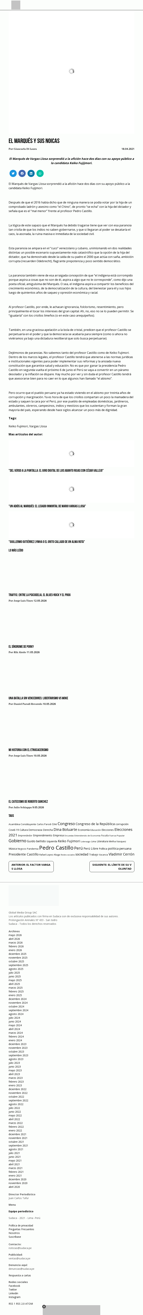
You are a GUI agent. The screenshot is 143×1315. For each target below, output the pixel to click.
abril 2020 (14, 1186)
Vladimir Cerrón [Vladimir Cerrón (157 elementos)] (121, 854)
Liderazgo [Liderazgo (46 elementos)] (86, 841)
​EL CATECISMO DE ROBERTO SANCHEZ (28, 802)
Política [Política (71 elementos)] (103, 848)
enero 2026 (15, 950)
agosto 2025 (16, 969)
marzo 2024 (16, 1032)
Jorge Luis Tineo (23, 600)
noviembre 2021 (18, 1138)
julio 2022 (14, 1108)
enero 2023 (15, 1085)
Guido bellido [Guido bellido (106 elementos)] (36, 841)
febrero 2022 (16, 1126)
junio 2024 (15, 1021)
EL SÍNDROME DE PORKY (21, 647)
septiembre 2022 (18, 1100)
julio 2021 (14, 1153)
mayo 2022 (15, 1115)
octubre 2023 (16, 1051)
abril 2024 (14, 1029)
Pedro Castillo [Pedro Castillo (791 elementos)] (56, 847)
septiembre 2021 (18, 1145)
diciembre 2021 (17, 1134)
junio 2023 (15, 1066)
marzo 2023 (16, 1078)
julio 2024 (14, 1017)
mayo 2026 (15, 935)
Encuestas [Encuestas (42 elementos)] (69, 835)
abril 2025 (14, 984)
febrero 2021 (16, 1171)
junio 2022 (15, 1111)
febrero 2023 (16, 1081)
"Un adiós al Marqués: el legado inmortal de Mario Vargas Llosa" (47, 506)
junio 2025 (15, 976)
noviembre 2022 (18, 1093)
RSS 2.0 (20, 1303)
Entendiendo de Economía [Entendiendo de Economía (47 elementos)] (87, 835)
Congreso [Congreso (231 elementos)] (66, 823)
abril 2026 (14, 938)
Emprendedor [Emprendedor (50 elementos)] (25, 835)
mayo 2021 (15, 1160)
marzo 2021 (16, 1168)
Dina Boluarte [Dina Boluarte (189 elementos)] (65, 829)
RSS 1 (12, 1303)
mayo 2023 (15, 1070)
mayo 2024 (15, 1025)
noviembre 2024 (18, 1002)
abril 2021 (14, 1164)
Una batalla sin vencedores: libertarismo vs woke (38, 698)
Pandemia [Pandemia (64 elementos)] (32, 848)
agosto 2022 (16, 1104)
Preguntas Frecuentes (21, 1229)
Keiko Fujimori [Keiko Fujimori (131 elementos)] (69, 841)
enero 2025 (15, 995)
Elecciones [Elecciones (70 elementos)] (108, 830)
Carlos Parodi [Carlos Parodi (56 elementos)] (44, 824)
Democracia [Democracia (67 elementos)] (35, 830)
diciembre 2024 (17, 999)
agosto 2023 (16, 1059)
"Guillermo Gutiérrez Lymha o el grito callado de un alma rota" (47, 542)
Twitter (13, 1289)
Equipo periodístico (21, 1211)
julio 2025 (14, 972)
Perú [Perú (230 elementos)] (78, 848)
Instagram (14, 1297)
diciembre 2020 (17, 1179)
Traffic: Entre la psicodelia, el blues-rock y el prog (40, 595)
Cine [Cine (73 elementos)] (54, 824)
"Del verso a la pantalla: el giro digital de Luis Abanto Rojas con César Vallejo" (56, 471)
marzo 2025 (16, 987)
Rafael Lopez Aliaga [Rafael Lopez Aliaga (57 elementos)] (49, 854)
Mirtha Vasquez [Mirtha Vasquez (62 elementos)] (117, 841)
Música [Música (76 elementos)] (13, 848)
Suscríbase (15, 1236)
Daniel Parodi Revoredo (28, 704)
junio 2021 (15, 1156)
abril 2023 (14, 1074)
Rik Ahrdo (20, 652)
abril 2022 (14, 1119)
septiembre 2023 (18, 1055)
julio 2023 (14, 1062)
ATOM (29, 1303)
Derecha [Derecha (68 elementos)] (48, 830)
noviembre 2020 (18, 1183)
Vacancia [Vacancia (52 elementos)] (103, 854)
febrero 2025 (16, 991)
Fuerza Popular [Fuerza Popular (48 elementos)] (117, 835)
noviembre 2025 (18, 957)
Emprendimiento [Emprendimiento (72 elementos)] (42, 835)
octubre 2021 (16, 1141)
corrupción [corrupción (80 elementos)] (122, 824)
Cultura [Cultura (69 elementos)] (24, 830)
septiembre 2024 (18, 1010)
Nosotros (14, 1233)
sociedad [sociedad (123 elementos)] (81, 854)
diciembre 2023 (17, 1044)
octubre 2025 (16, 961)
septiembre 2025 (18, 965)
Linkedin (13, 1293)
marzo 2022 (16, 1123)
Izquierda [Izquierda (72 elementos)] (52, 841)
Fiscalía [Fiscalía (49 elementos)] (105, 835)
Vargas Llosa (38, 426)
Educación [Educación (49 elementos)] (95, 830)
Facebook (14, 1285)
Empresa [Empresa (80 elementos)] (58, 835)
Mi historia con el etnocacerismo (28, 750)
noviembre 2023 (18, 1047)
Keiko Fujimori (18, 426)
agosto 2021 (16, 1149)
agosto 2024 (16, 1014)
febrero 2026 (16, 946)
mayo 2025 (15, 980)
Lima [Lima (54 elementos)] (93, 841)
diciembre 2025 (17, 954)
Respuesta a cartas (20, 1275)
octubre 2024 (16, 1006)
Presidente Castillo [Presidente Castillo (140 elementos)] (24, 854)
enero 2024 (15, 1040)
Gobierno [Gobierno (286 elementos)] (17, 841)
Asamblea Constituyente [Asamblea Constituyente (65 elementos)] (22, 824)
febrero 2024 (16, 1036)
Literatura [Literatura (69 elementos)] (102, 841)
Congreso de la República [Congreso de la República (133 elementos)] (95, 824)
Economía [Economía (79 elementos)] (84, 830)
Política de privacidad (21, 1225)
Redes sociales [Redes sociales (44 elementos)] (68, 854)
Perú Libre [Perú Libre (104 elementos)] (91, 848)
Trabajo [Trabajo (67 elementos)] (93, 854)
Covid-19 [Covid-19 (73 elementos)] (14, 830)
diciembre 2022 (17, 1089)
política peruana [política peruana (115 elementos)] (119, 848)
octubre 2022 (16, 1096)
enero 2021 (15, 1175)
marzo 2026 (16, 942)
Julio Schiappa (23, 807)
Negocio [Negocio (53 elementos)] (22, 848)
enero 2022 (15, 1130)
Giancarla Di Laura (25, 149)
